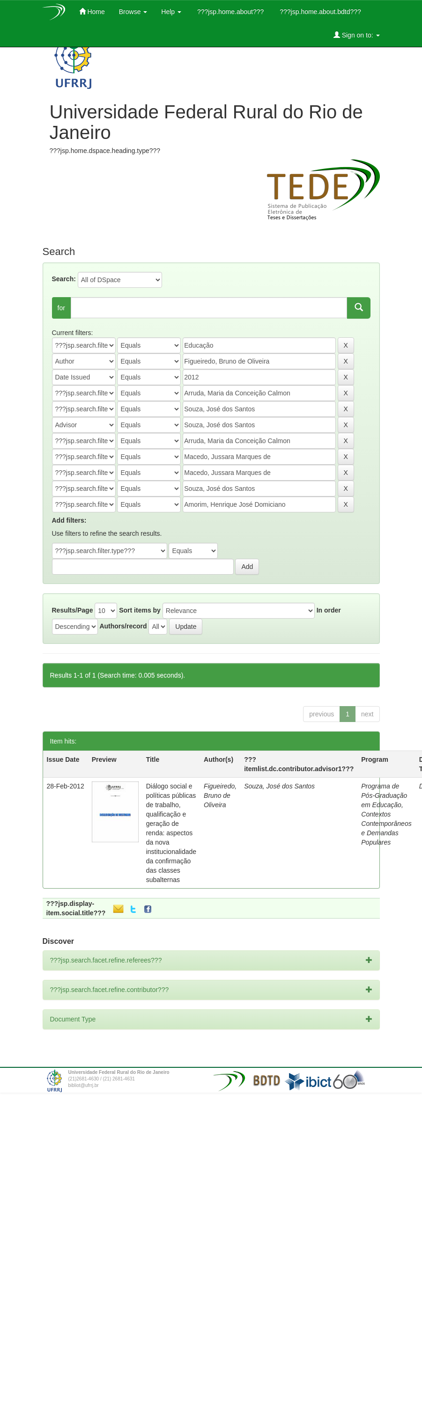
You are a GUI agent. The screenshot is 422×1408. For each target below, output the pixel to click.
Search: (64, 279)
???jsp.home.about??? (229, 11)
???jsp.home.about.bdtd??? (319, 11)
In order (329, 610)
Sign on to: (356, 35)
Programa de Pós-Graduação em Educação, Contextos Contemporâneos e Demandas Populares (386, 814)
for (61, 308)
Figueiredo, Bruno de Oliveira (220, 795)
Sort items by (140, 610)
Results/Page (72, 610)
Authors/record (123, 626)
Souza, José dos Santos (279, 786)
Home (92, 11)
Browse (133, 11)
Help (171, 11)
